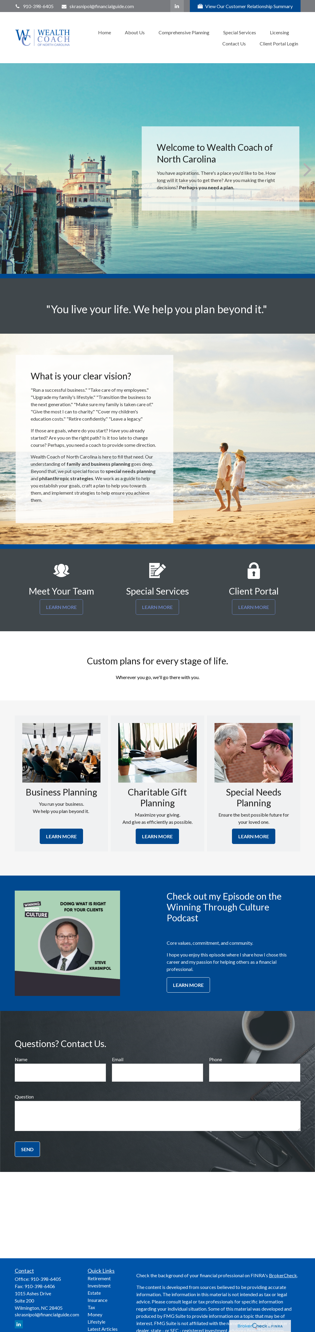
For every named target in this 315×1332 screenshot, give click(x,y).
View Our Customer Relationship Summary (245, 6)
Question (24, 1096)
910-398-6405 (34, 6)
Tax (91, 1307)
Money (95, 1314)
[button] (104, 32)
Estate (94, 1293)
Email (117, 1059)
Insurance (97, 1300)
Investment (99, 1285)
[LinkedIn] (177, 6)
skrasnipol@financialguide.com (97, 6)
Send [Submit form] (27, 1149)
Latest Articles (103, 1329)
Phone (215, 1059)
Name (21, 1059)
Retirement (99, 1278)
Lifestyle (96, 1321)
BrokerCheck (283, 1275)
